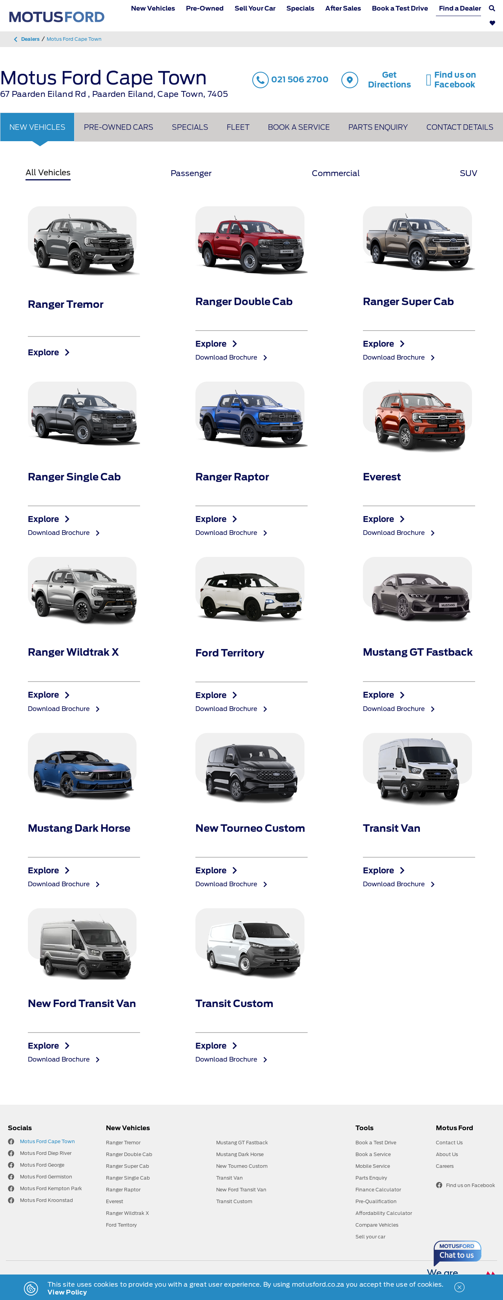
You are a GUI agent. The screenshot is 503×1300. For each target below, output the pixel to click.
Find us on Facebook (465, 1185)
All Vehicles (48, 172)
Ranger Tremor (123, 1142)
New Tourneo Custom (242, 1166)
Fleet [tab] (238, 127)
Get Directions (375, 79)
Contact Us (449, 1142)
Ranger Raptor (123, 1190)
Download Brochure (231, 357)
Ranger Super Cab (127, 1166)
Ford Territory (121, 1225)
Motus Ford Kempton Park (51, 1188)
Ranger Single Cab (128, 1178)
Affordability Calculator (383, 1213)
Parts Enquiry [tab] (378, 127)
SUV (468, 173)
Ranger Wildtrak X (127, 1213)
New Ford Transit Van (241, 1190)
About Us (447, 1154)
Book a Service (373, 1154)
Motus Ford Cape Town (47, 1141)
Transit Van (229, 1178)
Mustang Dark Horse (240, 1154)
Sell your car (370, 1237)
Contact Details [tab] (460, 127)
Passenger (191, 173)
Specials (300, 8)
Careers (445, 1166)
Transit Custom (234, 1201)
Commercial (336, 173)
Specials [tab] (190, 127)
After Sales (343, 8)
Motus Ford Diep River (45, 1153)
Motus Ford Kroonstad (46, 1200)
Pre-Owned (205, 8)
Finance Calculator (378, 1190)
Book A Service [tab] (299, 127)
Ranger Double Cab (129, 1154)
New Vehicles (153, 8)
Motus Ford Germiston (46, 1177)
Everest (114, 1201)
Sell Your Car (255, 8)
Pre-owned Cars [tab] (118, 127)
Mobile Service (372, 1166)
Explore (49, 352)
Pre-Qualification (376, 1201)
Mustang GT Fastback (242, 1142)
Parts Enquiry (371, 1178)
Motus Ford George (42, 1165)
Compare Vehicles (376, 1225)
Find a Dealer (460, 8)
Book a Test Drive (400, 8)
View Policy (67, 1292)
